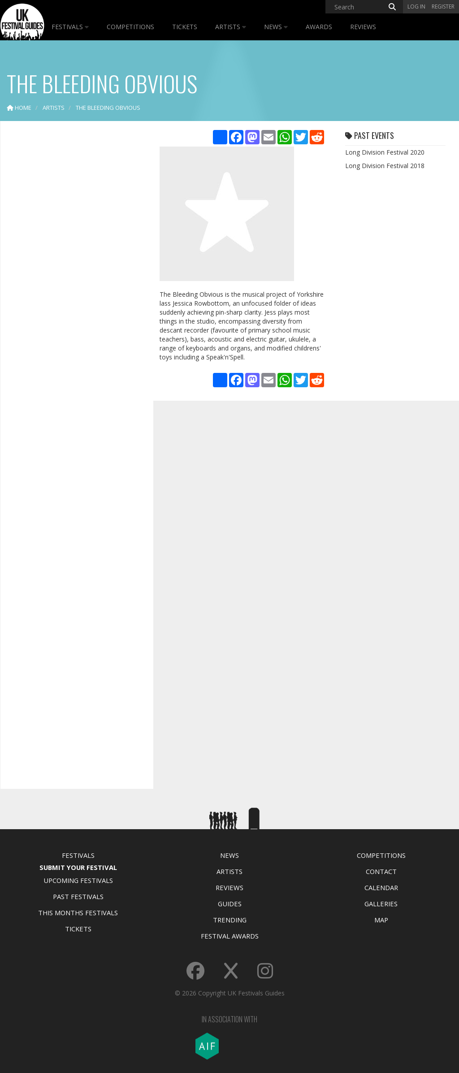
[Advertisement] (74, 268)
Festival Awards (230, 935)
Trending (230, 919)
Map (381, 919)
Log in (416, 6)
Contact (381, 871)
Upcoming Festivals (78, 880)
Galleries (381, 903)
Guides (230, 903)
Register (443, 6)
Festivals (70, 26)
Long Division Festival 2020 (384, 152)
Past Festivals (78, 896)
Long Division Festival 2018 (384, 165)
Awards (319, 26)
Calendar (381, 887)
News (276, 26)
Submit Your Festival (78, 867)
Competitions (130, 26)
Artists (230, 26)
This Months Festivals (78, 912)
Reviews (363, 26)
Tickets (184, 26)
